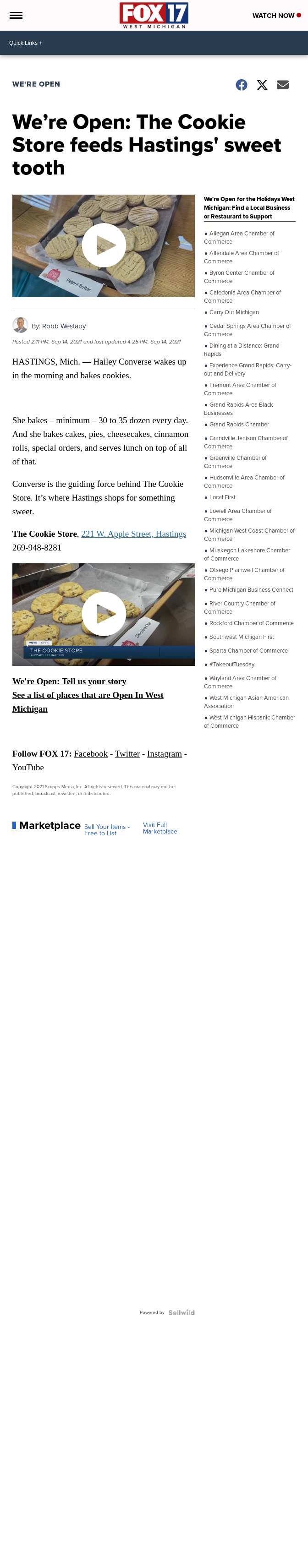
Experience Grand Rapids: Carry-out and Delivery (248, 368)
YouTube (28, 767)
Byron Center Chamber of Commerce (239, 276)
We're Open (36, 84)
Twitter (127, 753)
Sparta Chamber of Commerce (248, 651)
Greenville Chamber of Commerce (235, 461)
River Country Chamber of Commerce (239, 607)
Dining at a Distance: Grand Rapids (241, 349)
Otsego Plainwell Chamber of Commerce (244, 573)
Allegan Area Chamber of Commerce (239, 237)
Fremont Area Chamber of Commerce (240, 388)
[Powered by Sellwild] (181, 1312)
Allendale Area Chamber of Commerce (241, 256)
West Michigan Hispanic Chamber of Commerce (249, 721)
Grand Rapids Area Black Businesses (238, 408)
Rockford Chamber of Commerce (251, 623)
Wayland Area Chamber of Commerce (240, 681)
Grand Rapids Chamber (238, 424)
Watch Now (277, 16)
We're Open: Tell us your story (69, 681)
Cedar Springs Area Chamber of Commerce (247, 329)
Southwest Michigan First (241, 637)
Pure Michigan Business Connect (250, 590)
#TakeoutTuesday (231, 664)
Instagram (164, 753)
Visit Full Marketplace (160, 828)
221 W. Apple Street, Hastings (133, 534)
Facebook (91, 753)
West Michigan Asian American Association (246, 701)
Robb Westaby (64, 326)
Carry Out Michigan (233, 312)
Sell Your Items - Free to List (107, 830)
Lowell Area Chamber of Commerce (238, 514)
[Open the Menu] (15, 15)
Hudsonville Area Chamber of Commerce (244, 481)
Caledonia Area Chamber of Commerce (242, 296)
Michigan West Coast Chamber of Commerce (249, 534)
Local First (222, 497)
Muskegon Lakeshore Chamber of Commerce (247, 553)
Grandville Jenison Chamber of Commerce (246, 441)
